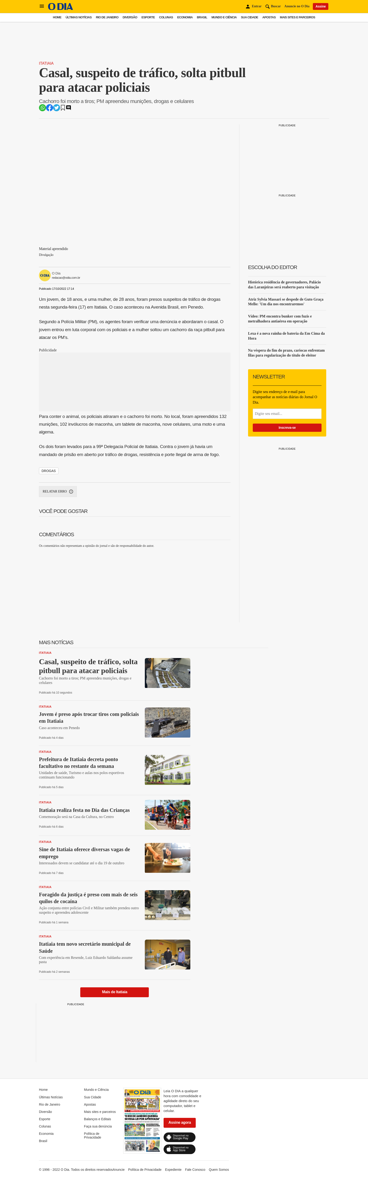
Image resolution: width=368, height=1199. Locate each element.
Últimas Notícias (78, 17)
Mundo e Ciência (224, 17)
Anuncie (119, 1169)
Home (57, 17)
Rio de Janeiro (107, 17)
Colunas (166, 17)
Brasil (202, 17)
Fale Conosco (195, 1169)
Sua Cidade (249, 17)
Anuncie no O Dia (297, 6)
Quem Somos (219, 1169)
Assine (320, 6)
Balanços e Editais (97, 1119)
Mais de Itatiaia (114, 992)
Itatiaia (46, 63)
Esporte (148, 17)
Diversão (130, 17)
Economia (185, 17)
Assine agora (180, 1122)
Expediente (173, 1169)
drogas (49, 471)
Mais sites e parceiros (297, 17)
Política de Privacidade (92, 1135)
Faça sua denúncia (98, 1126)
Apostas (269, 17)
